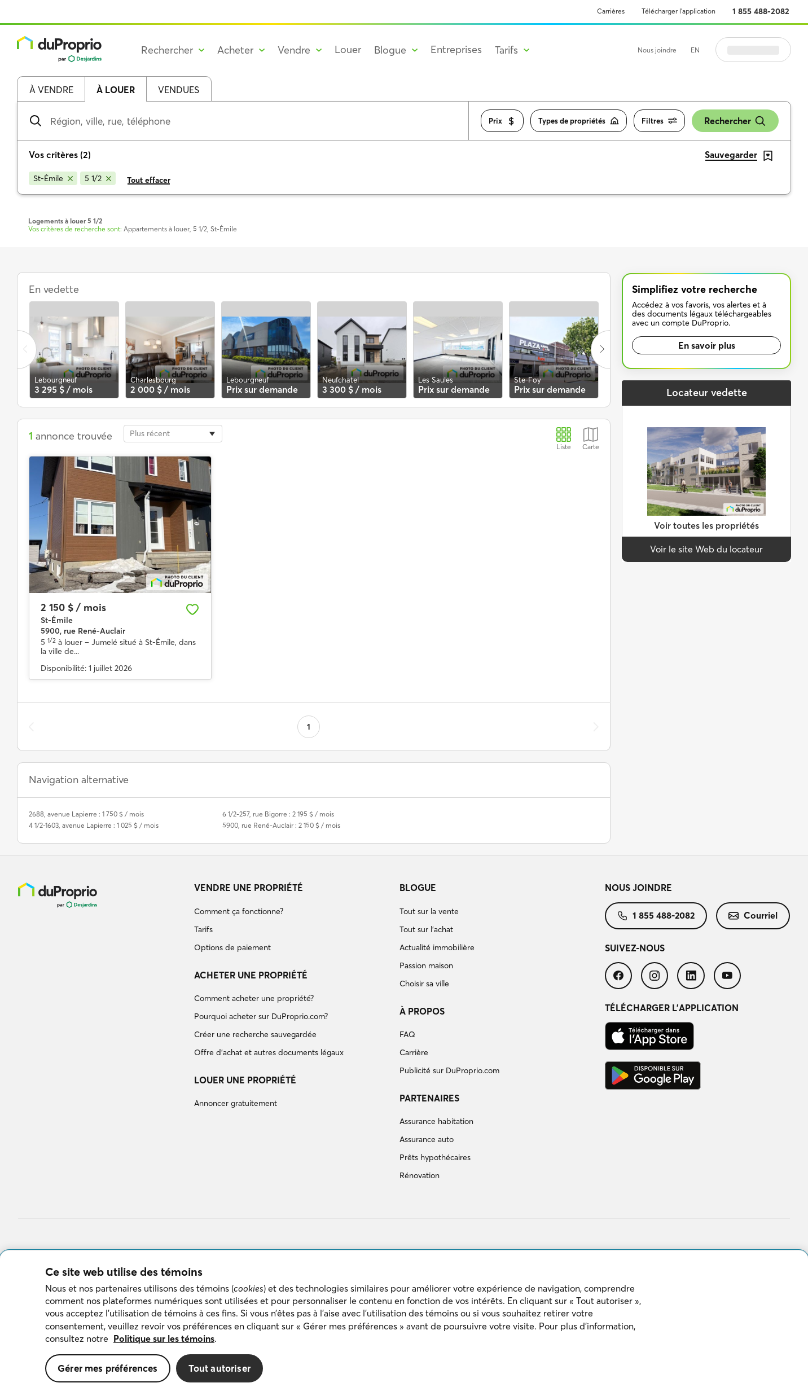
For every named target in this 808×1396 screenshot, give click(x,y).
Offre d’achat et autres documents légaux (269, 1052)
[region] (404, 1323)
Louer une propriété (245, 1080)
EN (695, 50)
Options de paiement (232, 947)
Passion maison (426, 965)
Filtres (659, 121)
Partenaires (429, 1098)
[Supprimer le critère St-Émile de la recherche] (53, 178)
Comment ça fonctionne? (238, 911)
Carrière (413, 1052)
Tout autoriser (219, 1368)
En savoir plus (706, 345)
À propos (422, 1011)
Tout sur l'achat (426, 929)
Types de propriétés (578, 121)
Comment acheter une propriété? (254, 998)
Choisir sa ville (424, 983)
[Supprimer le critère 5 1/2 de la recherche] (98, 178)
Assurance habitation (436, 1121)
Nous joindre (657, 50)
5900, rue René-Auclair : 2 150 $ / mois (281, 825)
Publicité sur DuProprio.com (449, 1070)
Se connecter (753, 49)
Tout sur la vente (429, 911)
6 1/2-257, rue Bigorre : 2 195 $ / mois (278, 814)
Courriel (753, 915)
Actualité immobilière (437, 947)
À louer (115, 89)
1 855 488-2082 (760, 11)
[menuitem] (292, 919)
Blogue (417, 887)
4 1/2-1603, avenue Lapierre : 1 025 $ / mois (94, 825)
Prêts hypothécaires (435, 1157)
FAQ (407, 1034)
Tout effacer (148, 180)
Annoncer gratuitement (235, 1103)
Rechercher (735, 121)
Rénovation (419, 1175)
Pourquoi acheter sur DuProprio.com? (261, 1016)
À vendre (51, 89)
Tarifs (203, 929)
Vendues (178, 89)
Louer (348, 49)
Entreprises (456, 49)
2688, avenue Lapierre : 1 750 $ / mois (86, 814)
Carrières (611, 11)
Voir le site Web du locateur (706, 549)
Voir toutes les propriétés (706, 525)
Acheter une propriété (251, 975)
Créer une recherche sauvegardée (255, 1034)
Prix (502, 121)
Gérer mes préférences (108, 1368)
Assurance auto (426, 1139)
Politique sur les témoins (163, 1338)
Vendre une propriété (248, 887)
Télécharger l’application (678, 11)
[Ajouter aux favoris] (192, 609)
